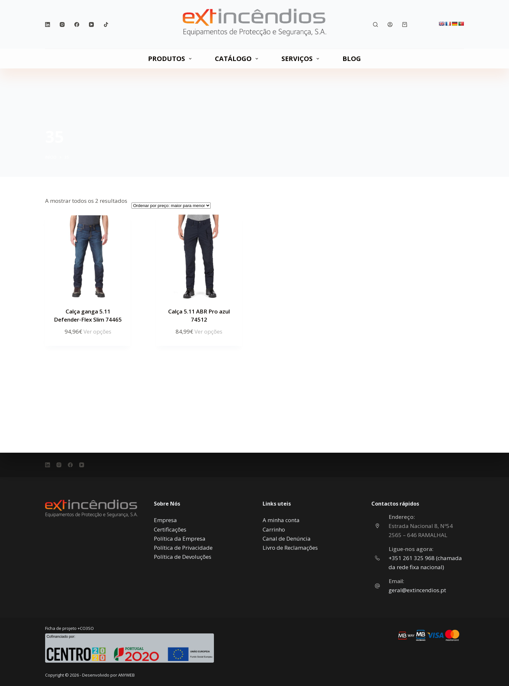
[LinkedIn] (47, 24)
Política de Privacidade (183, 547)
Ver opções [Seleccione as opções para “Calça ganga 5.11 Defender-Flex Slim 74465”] (97, 331)
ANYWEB (126, 675)
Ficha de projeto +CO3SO (69, 628)
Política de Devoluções (182, 556)
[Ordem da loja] (171, 205)
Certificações (170, 529)
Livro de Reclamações (290, 547)
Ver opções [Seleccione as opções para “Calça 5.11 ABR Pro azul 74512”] (208, 331)
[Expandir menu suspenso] (190, 59)
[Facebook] (76, 24)
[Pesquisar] (375, 24)
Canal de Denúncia (287, 538)
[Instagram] (62, 24)
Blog (351, 58)
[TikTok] (106, 24)
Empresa (165, 520)
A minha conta (281, 520)
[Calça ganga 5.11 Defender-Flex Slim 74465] (87, 256)
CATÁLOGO (238, 58)
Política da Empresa (179, 538)
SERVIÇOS (301, 58)
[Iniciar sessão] (390, 24)
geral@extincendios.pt (417, 590)
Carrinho (274, 529)
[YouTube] (91, 24)
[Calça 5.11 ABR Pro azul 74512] (199, 256)
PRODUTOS (171, 58)
